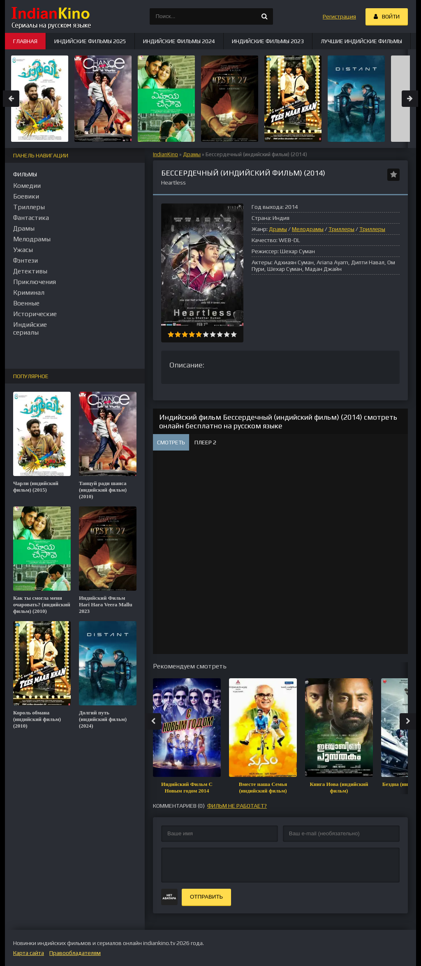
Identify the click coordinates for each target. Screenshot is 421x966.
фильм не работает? (237, 805)
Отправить (206, 897)
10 (233, 334)
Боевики (26, 196)
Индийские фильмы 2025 (90, 41)
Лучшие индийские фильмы (361, 41)
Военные (26, 303)
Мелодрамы (308, 229)
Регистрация (339, 16)
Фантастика (31, 218)
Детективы (30, 271)
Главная (25, 41)
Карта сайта (28, 953)
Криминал (28, 292)
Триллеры (341, 229)
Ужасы (23, 250)
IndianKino (165, 154)
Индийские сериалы (30, 328)
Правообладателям (75, 953)
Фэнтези (25, 260)
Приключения (34, 282)
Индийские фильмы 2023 (268, 41)
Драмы (192, 154)
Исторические (35, 314)
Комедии (27, 186)
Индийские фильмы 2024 (179, 41)
